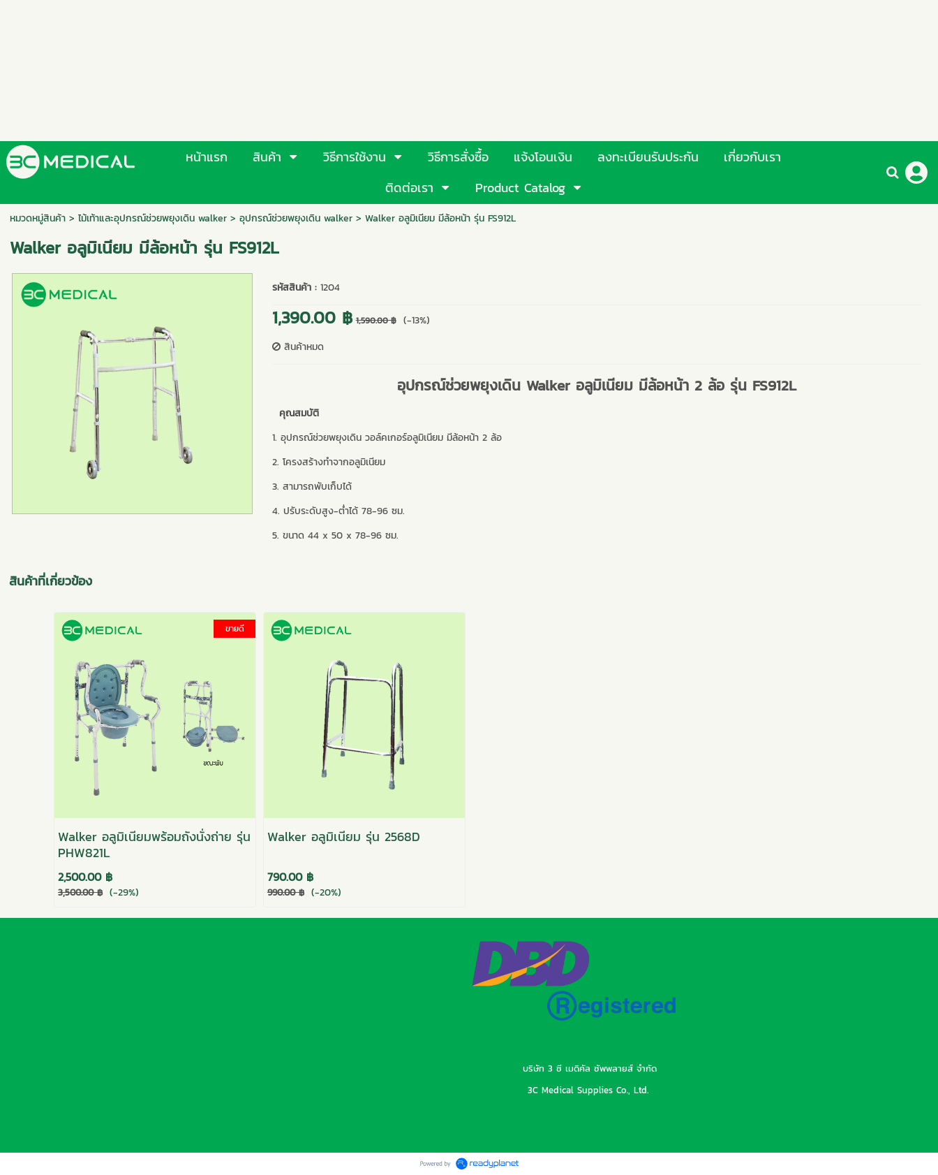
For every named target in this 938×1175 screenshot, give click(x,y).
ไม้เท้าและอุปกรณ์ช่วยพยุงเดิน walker (152, 218)
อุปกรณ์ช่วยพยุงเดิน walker (295, 218)
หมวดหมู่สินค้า (38, 218)
